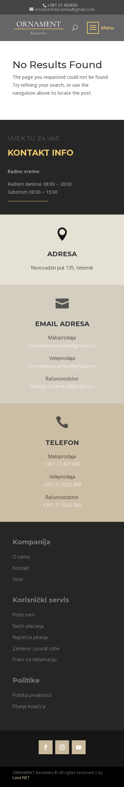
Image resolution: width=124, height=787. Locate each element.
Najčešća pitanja (30, 637)
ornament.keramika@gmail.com (62, 345)
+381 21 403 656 (62, 464)
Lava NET (21, 777)
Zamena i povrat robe (36, 648)
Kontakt (21, 568)
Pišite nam (24, 615)
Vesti (18, 579)
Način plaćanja (28, 626)
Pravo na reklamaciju (35, 659)
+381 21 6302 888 (62, 484)
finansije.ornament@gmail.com (62, 386)
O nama (21, 557)
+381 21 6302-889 (62, 505)
